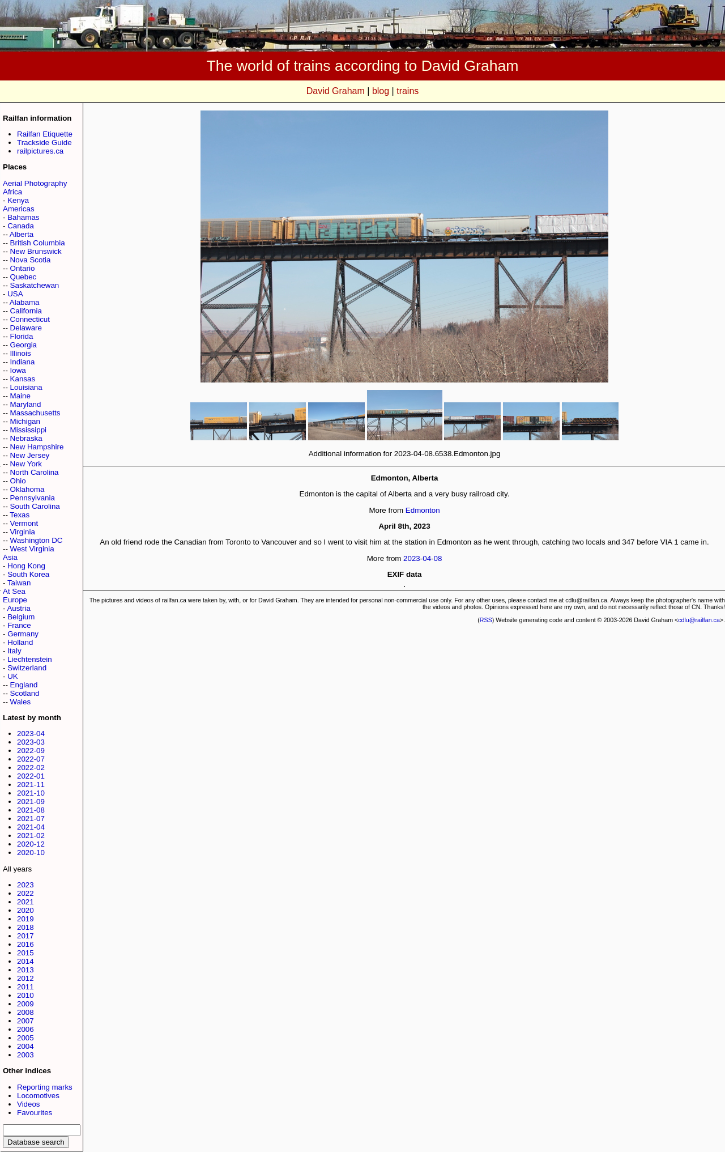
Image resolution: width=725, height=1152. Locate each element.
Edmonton (423, 510)
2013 (25, 970)
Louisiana (26, 387)
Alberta (21, 234)
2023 (25, 885)
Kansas (22, 379)
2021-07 (31, 818)
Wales (20, 702)
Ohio (18, 481)
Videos (28, 1104)
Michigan (25, 421)
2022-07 (31, 759)
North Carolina (34, 472)
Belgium (21, 617)
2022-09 (31, 750)
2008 (25, 1012)
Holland (20, 642)
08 (438, 558)
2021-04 (31, 827)
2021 (25, 902)
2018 (25, 927)
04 (427, 558)
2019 (25, 919)
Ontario (22, 268)
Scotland (25, 693)
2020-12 (31, 844)
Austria (18, 608)
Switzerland (26, 668)
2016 (25, 944)
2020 (25, 910)
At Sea (14, 591)
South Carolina (35, 506)
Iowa (18, 370)
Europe (15, 600)
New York (26, 464)
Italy (14, 651)
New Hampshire (37, 447)
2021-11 (31, 784)
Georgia (23, 345)
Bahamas (23, 217)
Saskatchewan (34, 285)
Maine (20, 396)
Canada (20, 226)
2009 (25, 1004)
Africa (12, 192)
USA (15, 294)
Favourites (34, 1112)
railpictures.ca (40, 151)
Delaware (26, 328)
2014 (25, 961)
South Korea (28, 574)
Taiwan (19, 583)
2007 (25, 1021)
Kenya (18, 200)
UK (12, 676)
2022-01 (31, 776)
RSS (486, 620)
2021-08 (31, 810)
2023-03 (31, 742)
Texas (19, 515)
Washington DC (36, 540)
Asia (10, 557)
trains (407, 91)
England (24, 685)
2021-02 (31, 835)
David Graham (335, 91)
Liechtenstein (29, 659)
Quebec (23, 277)
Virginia (22, 532)
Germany (23, 634)
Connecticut (30, 319)
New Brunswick (36, 251)
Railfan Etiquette (44, 134)
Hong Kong (26, 566)
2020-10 (31, 852)
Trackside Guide (44, 142)
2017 (25, 936)
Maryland (25, 404)
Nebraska (26, 438)
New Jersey (30, 455)
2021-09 (31, 801)
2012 (25, 978)
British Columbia (37, 243)
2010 (25, 995)
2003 (25, 1055)
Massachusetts (35, 413)
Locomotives (38, 1095)
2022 (25, 893)
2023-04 (31, 733)
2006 (25, 1029)
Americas (19, 209)
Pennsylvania (32, 498)
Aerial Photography (35, 183)
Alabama (25, 302)
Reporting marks (44, 1087)
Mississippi (28, 430)
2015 (25, 953)
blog (380, 91)
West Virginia (32, 549)
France (19, 625)
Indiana (22, 362)
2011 (25, 987)
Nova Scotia (30, 260)
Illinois (20, 353)
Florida (21, 336)
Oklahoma (27, 489)
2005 (25, 1038)
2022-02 (31, 767)
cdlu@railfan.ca (699, 620)
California (26, 311)
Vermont (24, 523)
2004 (25, 1046)
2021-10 (31, 793)
